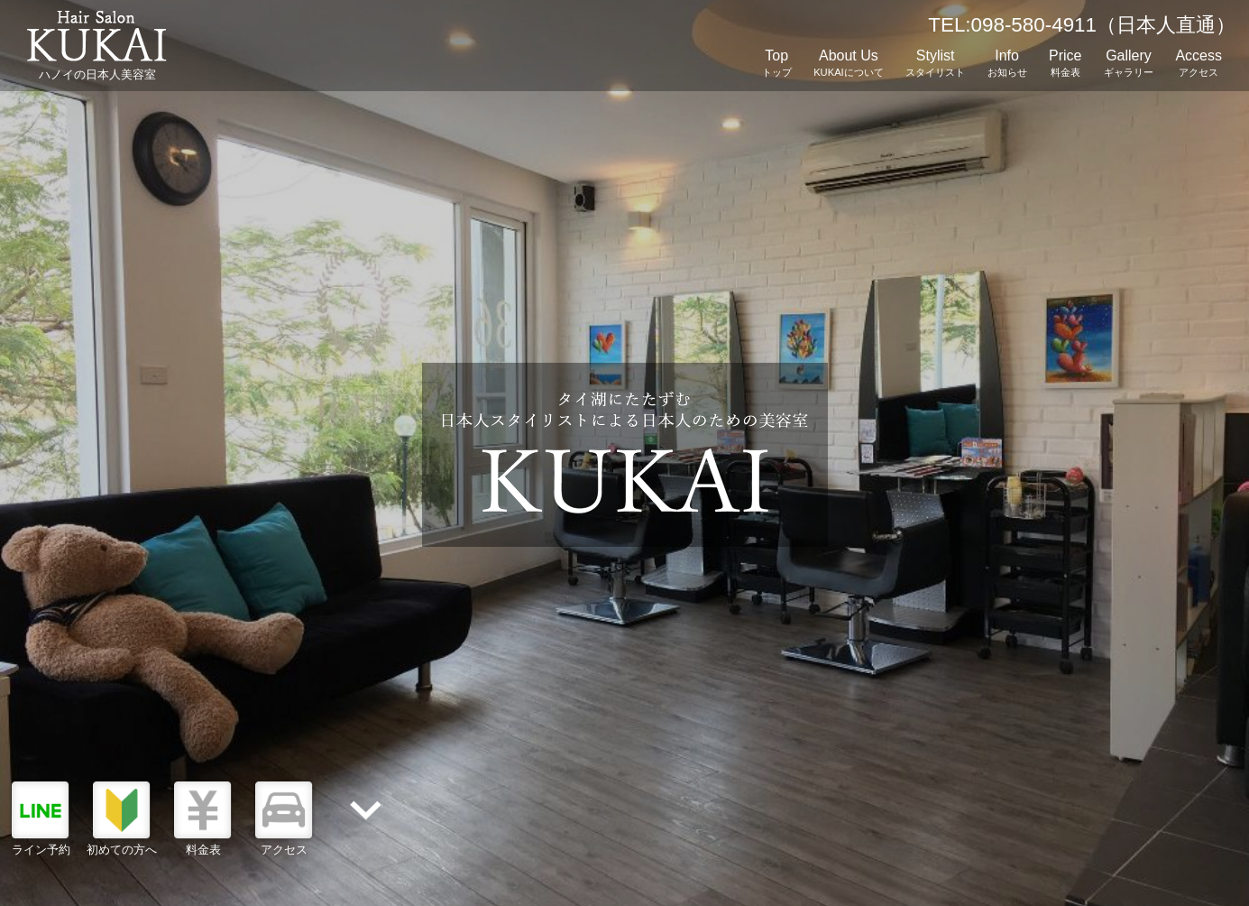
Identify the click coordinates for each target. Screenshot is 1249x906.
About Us (848, 64)
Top (777, 64)
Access (1198, 64)
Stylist (935, 64)
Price (1065, 64)
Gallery (1128, 64)
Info (1007, 64)
